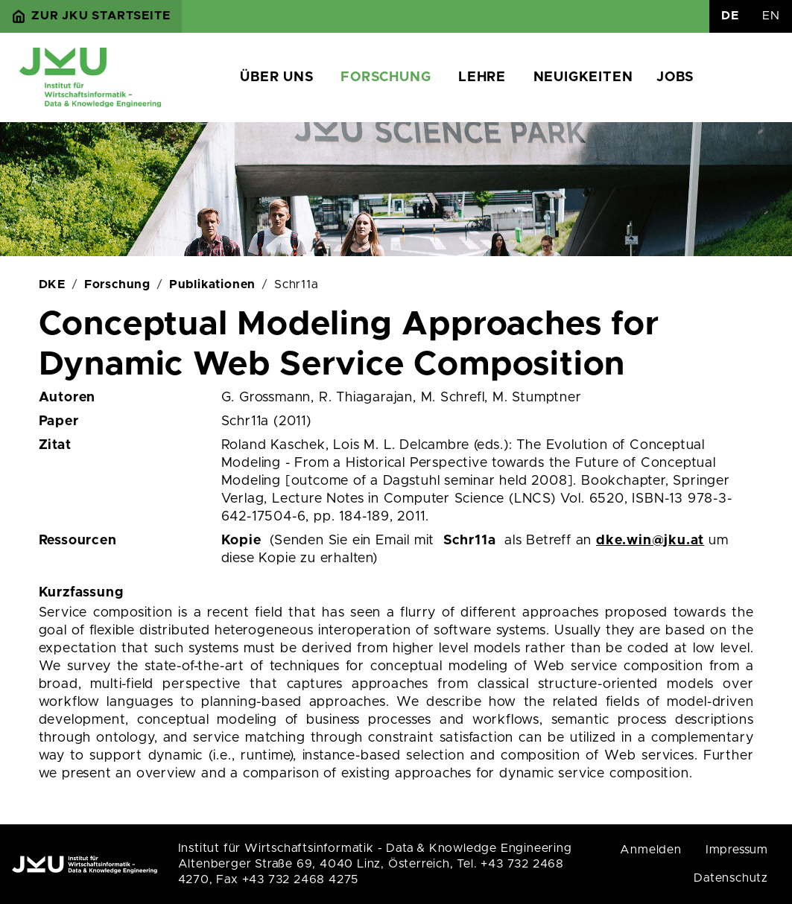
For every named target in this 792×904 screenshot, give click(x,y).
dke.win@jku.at (650, 540)
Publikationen (212, 284)
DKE (52, 284)
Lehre (482, 77)
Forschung (385, 77)
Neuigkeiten (583, 77)
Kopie (241, 540)
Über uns (276, 77)
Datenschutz (731, 878)
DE (730, 16)
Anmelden (650, 850)
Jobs (674, 77)
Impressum (737, 850)
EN (771, 16)
